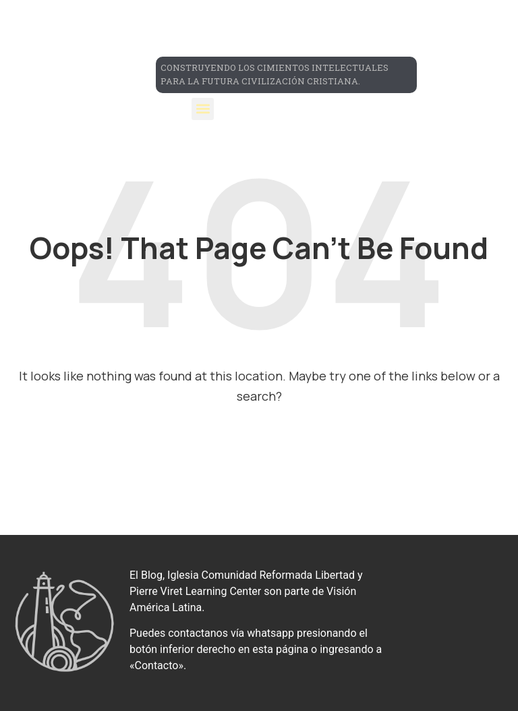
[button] (203, 109)
